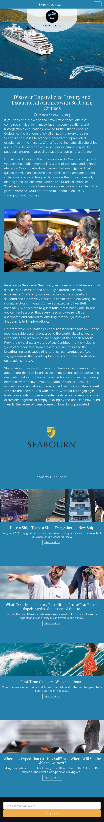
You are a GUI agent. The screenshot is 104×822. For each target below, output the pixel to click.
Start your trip (52, 813)
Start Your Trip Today (52, 477)
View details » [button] (52, 542)
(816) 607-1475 (51, 4)
